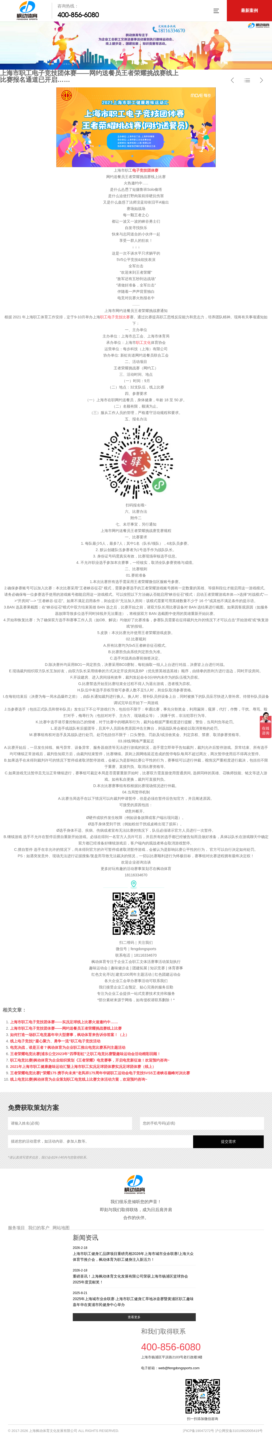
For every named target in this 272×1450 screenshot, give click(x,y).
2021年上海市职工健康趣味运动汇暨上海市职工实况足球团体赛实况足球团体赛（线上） (83, 1066)
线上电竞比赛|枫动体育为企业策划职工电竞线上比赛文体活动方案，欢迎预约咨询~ (78, 1079)
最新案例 (249, 10)
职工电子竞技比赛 (115, 317)
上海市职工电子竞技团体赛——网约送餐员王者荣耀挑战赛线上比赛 (66, 1028)
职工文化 (143, 342)
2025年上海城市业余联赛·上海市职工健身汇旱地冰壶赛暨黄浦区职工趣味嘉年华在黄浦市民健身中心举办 (134, 1299)
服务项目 (16, 1227)
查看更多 (134, 1317)
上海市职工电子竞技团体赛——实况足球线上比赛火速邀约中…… (64, 1022)
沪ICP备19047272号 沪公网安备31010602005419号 (223, 1431)
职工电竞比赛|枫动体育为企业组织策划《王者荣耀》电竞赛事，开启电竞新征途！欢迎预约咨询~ (89, 1060)
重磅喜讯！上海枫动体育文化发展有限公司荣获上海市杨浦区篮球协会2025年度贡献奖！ (134, 1276)
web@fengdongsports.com (178, 1368)
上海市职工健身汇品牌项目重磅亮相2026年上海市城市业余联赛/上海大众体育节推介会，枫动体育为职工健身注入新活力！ (134, 1253)
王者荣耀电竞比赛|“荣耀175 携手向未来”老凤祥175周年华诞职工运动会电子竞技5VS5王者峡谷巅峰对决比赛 (100, 1073)
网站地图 (61, 1227)
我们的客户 (38, 1227)
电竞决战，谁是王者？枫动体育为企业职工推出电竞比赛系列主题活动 (67, 1047)
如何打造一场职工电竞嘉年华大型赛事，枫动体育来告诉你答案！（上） (69, 1035)
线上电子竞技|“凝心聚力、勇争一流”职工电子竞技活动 (55, 1041)
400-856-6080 (78, 15)
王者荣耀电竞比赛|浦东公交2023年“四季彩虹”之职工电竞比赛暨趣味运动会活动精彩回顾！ (85, 1054)
